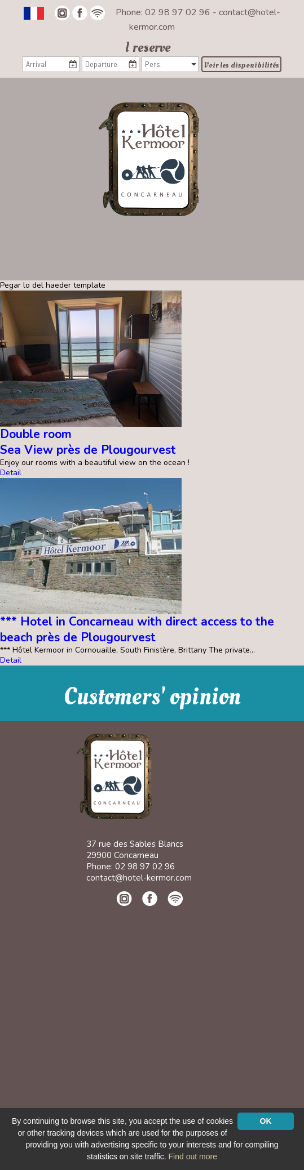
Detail (10, 472)
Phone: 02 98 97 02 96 (164, 12)
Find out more (193, 1156)
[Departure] (110, 64)
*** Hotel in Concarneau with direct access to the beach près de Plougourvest (137, 629)
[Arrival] (51, 64)
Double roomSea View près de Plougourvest (88, 441)
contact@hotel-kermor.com (139, 877)
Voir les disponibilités (241, 65)
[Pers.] (170, 64)
